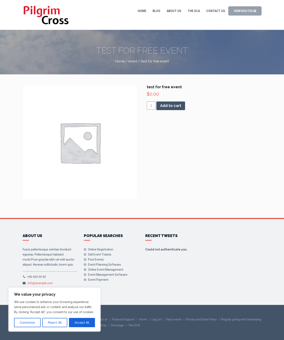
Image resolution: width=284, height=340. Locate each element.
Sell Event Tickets (99, 254)
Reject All (55, 322)
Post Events (96, 259)
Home (142, 11)
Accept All (82, 322)
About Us (174, 11)
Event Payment (98, 279)
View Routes (245, 11)
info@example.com (40, 283)
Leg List (157, 319)
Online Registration (100, 249)
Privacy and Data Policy (201, 319)
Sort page (117, 325)
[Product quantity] (151, 105)
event (132, 61)
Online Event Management (105, 269)
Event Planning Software (104, 264)
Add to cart (170, 105)
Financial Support (123, 319)
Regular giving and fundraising (241, 319)
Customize (27, 322)
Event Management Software (107, 274)
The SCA (194, 11)
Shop (103, 325)
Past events (174, 319)
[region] (54, 309)
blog (156, 11)
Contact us (215, 11)
